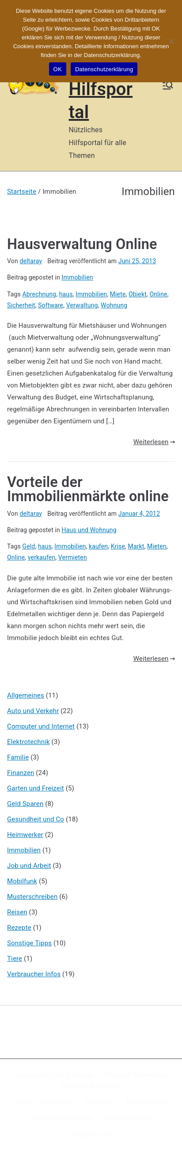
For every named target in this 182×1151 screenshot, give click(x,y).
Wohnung (114, 305)
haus (66, 294)
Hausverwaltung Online (82, 244)
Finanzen (20, 773)
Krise (118, 546)
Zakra (68, 1086)
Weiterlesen (154, 442)
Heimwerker (25, 835)
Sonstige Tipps (29, 943)
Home (21, 1101)
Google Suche (91, 1134)
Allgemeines (25, 695)
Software (50, 305)
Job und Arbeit (29, 866)
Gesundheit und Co (35, 819)
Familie (18, 757)
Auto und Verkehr (33, 711)
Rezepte (19, 928)
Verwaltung (82, 305)
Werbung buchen (127, 1118)
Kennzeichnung (147, 1101)
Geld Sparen (25, 804)
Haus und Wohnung (89, 529)
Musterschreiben (32, 897)
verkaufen (42, 557)
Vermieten (72, 557)
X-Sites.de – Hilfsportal (98, 1074)
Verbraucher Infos (34, 974)
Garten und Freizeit (35, 788)
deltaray (30, 261)
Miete (118, 294)
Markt (136, 546)
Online (158, 294)
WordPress (105, 1086)
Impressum (57, 1101)
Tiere (14, 959)
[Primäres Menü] (168, 85)
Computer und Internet (41, 726)
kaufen (98, 546)
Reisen (17, 912)
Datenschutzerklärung (61, 1118)
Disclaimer (100, 1101)
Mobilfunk (22, 881)
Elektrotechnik (28, 742)
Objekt (138, 294)
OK (57, 69)
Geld (29, 546)
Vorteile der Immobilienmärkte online (88, 489)
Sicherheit (21, 305)
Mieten (157, 546)
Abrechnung (40, 294)
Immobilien (77, 277)
